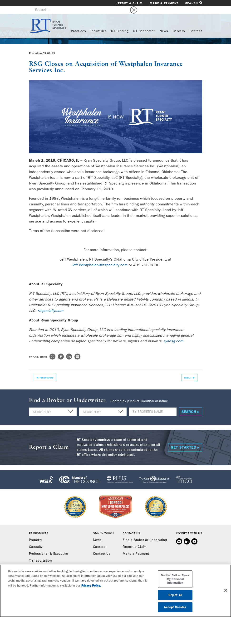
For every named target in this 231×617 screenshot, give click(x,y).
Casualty (36, 539)
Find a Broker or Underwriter (145, 532)
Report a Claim (129, 3)
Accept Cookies (175, 607)
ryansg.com (173, 333)
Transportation (40, 552)
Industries (98, 23)
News (164, 23)
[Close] (226, 590)
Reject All (175, 595)
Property (35, 532)
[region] (115, 590)
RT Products (38, 525)
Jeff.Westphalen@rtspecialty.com (100, 257)
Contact (196, 23)
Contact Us (101, 546)
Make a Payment (164, 3)
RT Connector (144, 23)
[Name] (153, 404)
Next (188, 369)
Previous (46, 369)
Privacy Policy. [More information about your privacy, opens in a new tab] (91, 585)
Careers (179, 23)
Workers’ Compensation (47, 559)
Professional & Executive (48, 546)
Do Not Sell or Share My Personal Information (175, 578)
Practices (78, 23)
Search (193, 3)
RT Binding (119, 23)
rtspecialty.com (50, 303)
